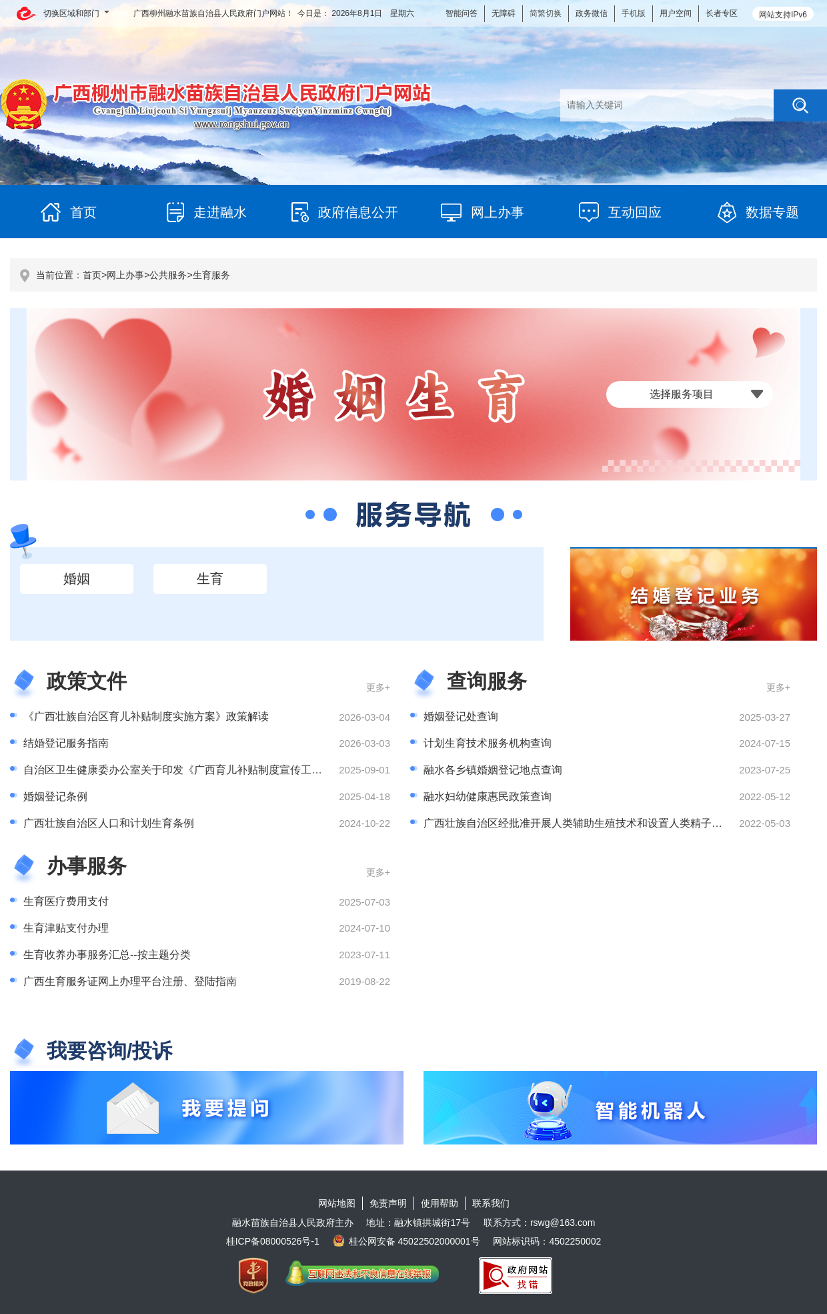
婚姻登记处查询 (461, 716)
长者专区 (722, 13)
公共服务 (168, 275)
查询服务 (487, 681)
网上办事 (125, 275)
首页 (92, 275)
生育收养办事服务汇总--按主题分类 (107, 954)
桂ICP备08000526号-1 (272, 1241)
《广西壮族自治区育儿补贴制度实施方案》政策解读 (146, 716)
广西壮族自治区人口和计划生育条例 (108, 823)
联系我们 (491, 1203)
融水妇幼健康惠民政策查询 (488, 796)
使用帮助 (439, 1203)
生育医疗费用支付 (66, 901)
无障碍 (504, 13)
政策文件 (87, 681)
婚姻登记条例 (55, 796)
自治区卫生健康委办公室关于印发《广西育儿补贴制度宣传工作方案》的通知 (204, 769)
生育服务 (211, 275)
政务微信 (592, 13)
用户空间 (676, 13)
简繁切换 (546, 13)
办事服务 (87, 866)
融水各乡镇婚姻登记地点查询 (493, 769)
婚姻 (76, 578)
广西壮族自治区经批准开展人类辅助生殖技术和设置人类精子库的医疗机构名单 (610, 823)
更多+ (378, 687)
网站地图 (336, 1203)
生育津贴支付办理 (66, 928)
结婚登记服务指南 (66, 743)
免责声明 (388, 1203)
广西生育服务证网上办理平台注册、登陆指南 (130, 981)
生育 (210, 578)
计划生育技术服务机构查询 (488, 743)
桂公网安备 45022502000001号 (406, 1241)
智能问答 (462, 13)
